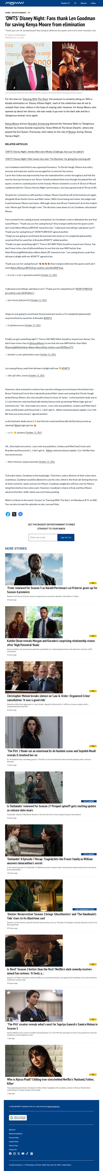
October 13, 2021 (49, 275)
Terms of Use (13, 1146)
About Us (12, 1130)
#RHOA (29, 267)
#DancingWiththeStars (16, 347)
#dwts (14, 267)
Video (93, 3)
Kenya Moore (12, 123)
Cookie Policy (13, 1142)
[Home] (14, 3)
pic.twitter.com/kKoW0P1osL (49, 267)
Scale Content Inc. (53, 1106)
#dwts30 (39, 347)
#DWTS (80, 288)
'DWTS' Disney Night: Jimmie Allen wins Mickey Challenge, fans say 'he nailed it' (44, 151)
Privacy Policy (14, 1138)
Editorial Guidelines (15, 1134)
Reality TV (65, 3)
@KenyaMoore (36, 343)
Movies (84, 3)
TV (75, 3)
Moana (71, 132)
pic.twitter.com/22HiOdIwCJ (19, 293)
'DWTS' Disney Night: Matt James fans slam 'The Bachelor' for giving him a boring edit (47, 158)
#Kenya (21, 267)
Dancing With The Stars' (36, 99)
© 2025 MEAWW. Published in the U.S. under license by (28, 1106)
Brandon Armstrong (38, 123)
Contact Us (13, 1149)
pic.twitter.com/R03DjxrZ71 (59, 347)
